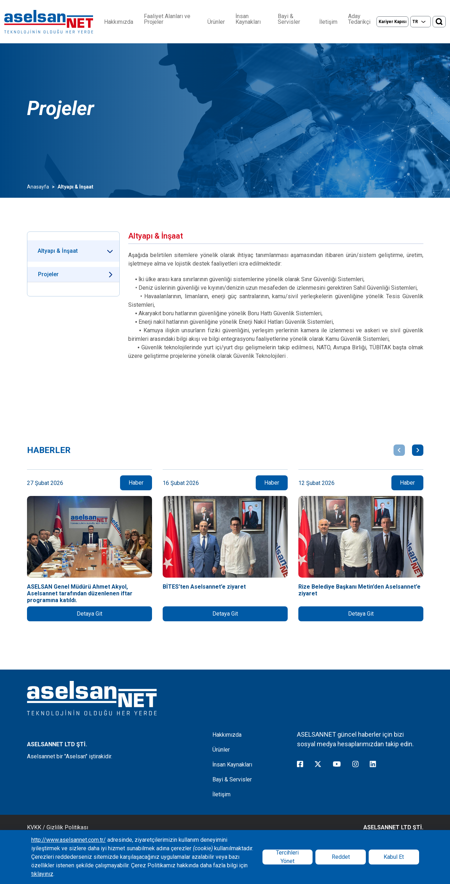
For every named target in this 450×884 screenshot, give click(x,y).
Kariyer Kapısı (392, 21)
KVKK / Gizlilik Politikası (57, 827)
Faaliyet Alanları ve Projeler (167, 19)
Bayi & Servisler (289, 19)
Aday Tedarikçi (359, 19)
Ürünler (216, 22)
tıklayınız (42, 874)
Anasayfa (38, 187)
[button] (399, 450)
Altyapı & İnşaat (58, 250)
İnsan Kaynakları (248, 19)
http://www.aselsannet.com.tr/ (68, 839)
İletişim (328, 22)
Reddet (341, 856)
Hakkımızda (118, 22)
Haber (136, 482)
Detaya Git (89, 613)
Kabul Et (394, 856)
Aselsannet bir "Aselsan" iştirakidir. (69, 756)
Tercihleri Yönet (287, 857)
